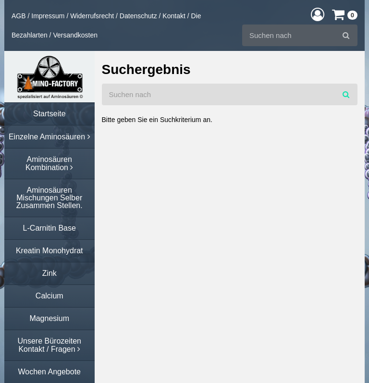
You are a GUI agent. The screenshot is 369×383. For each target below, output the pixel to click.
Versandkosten (75, 35)
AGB (19, 16)
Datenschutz (138, 16)
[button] (317, 14)
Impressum (47, 16)
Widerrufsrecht (92, 16)
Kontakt (173, 16)
